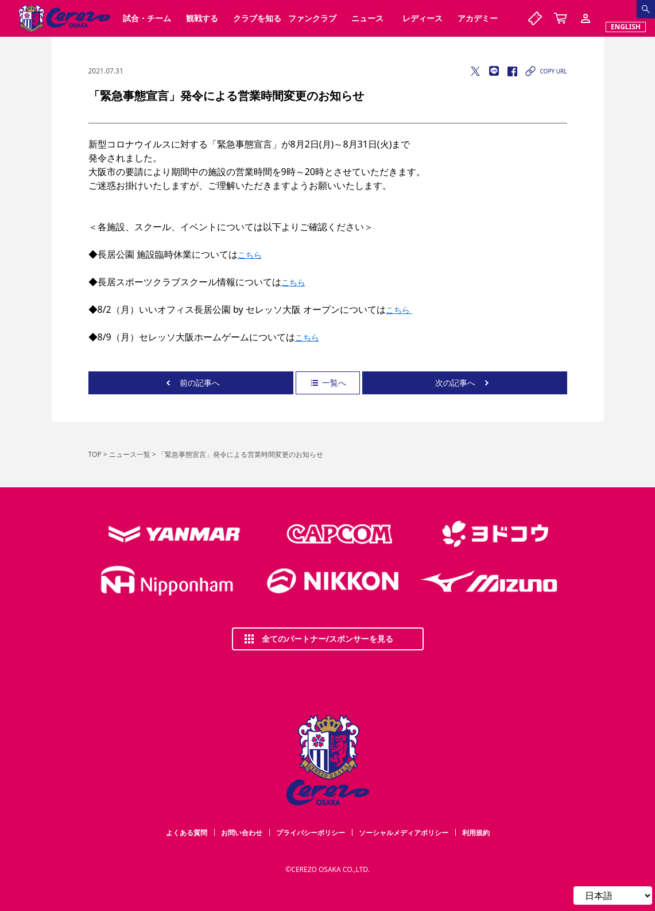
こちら (250, 254)
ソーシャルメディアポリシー (403, 833)
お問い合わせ (241, 833)
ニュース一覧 (129, 454)
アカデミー (478, 18)
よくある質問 (186, 833)
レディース (422, 18)
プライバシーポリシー (310, 833)
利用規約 (476, 833)
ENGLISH (626, 27)
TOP (95, 454)
